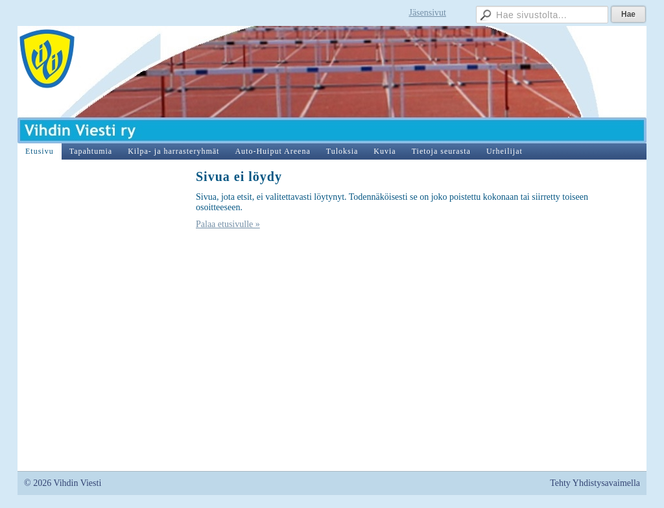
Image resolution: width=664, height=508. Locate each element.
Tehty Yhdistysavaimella (595, 483)
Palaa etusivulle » (228, 224)
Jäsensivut (427, 13)
